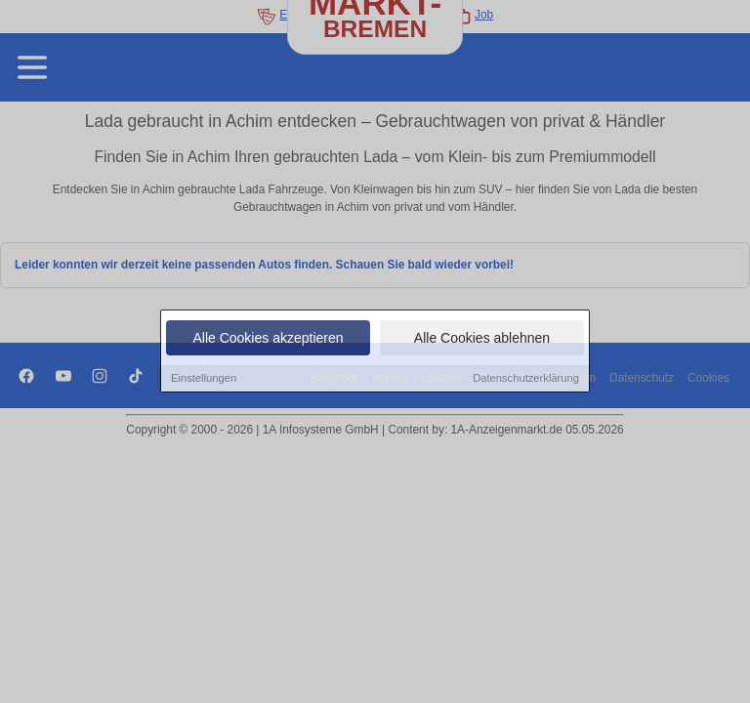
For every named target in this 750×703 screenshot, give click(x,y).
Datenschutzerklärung (526, 379)
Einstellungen (203, 379)
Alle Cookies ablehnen (482, 339)
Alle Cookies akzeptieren (267, 339)
